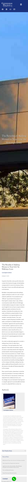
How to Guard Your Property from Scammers (11, 463)
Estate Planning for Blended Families (10, 473)
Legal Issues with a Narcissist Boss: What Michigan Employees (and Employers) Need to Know (12, 467)
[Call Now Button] (14, 479)
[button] (21, 4)
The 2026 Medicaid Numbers (8, 470)
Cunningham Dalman (7, 272)
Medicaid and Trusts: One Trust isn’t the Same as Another (14, 460)
